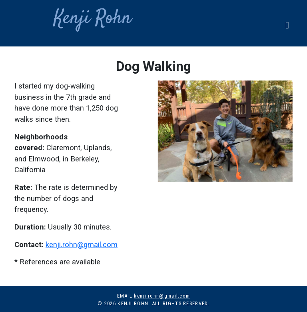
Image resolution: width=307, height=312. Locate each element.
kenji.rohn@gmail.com (82, 244)
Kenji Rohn (76, 18)
